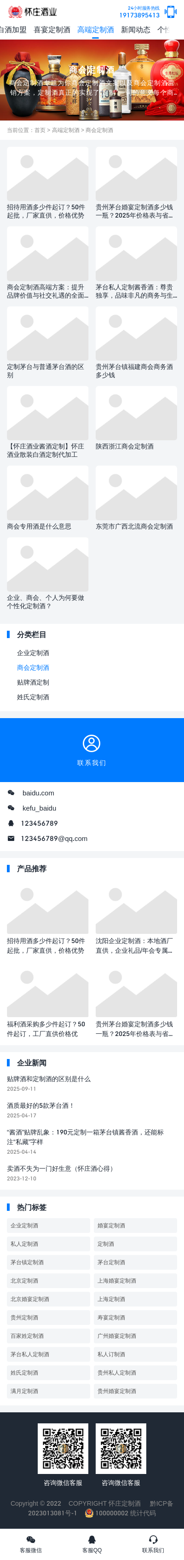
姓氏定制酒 (33, 697)
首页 (40, 130)
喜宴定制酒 (52, 29)
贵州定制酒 (24, 1317)
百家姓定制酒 (27, 1335)
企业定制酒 (33, 652)
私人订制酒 (111, 1354)
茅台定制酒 (111, 1262)
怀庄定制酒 (125, 1503)
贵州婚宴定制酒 (117, 1390)
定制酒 (106, 1243)
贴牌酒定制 (33, 682)
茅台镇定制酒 (27, 1262)
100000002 (107, 1513)
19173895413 (139, 12)
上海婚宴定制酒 (117, 1280)
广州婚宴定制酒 (117, 1335)
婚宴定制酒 (111, 1225)
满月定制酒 (24, 1390)
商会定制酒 (99, 130)
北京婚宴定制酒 (30, 1298)
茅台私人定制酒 (30, 1354)
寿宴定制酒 (111, 1317)
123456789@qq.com (54, 838)
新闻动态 (135, 29)
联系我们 (153, 1544)
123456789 (39, 823)
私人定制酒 (24, 1243)
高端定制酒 (95, 29)
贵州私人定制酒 (117, 1372)
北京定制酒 (24, 1280)
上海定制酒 (111, 1298)
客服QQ (91, 1544)
